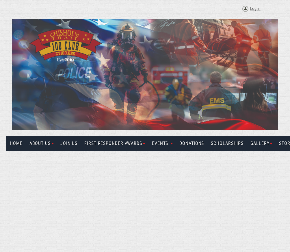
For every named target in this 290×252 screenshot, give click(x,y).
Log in (255, 8)
